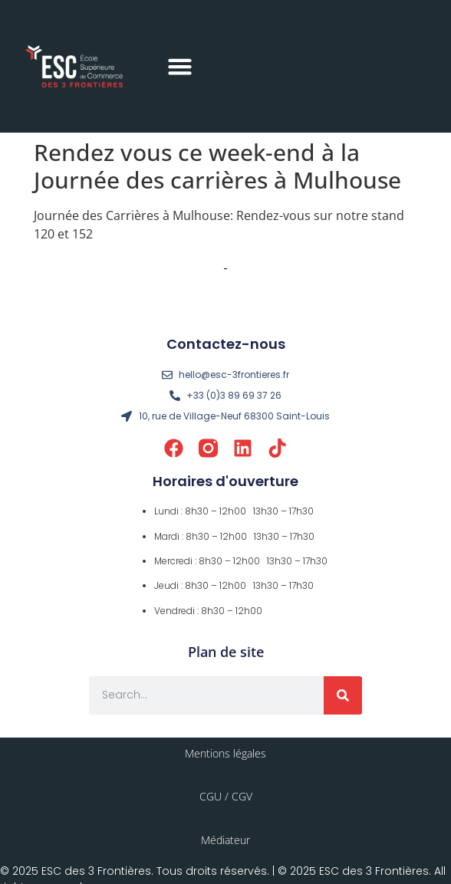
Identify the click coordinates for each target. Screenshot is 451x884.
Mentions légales (225, 753)
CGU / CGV (225, 796)
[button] (180, 67)
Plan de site (226, 651)
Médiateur (225, 840)
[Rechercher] (343, 695)
